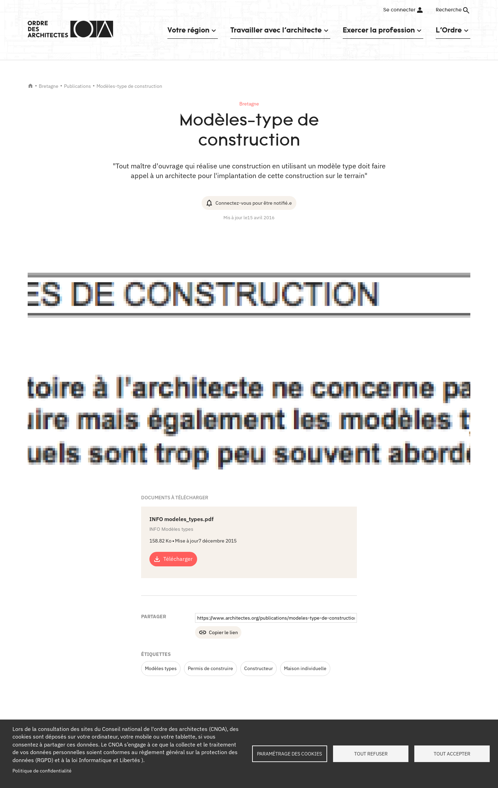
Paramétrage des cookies (289, 754)
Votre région (188, 30)
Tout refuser (371, 754)
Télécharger (178, 558)
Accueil (30, 85)
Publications (77, 86)
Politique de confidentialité (42, 771)
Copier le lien (223, 632)
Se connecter (399, 10)
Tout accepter (452, 754)
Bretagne (48, 86)
